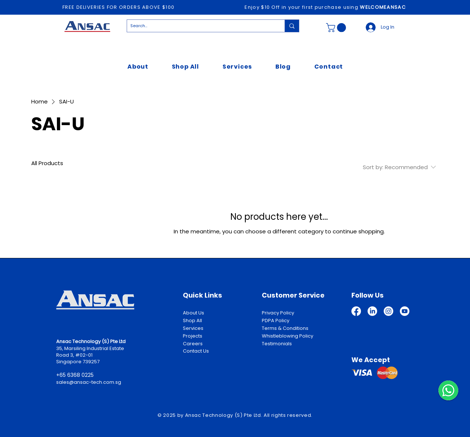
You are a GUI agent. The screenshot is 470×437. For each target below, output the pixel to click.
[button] (337, 27)
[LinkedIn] (372, 311)
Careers (193, 343)
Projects (192, 335)
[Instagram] (388, 311)
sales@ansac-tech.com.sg (88, 382)
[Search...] (199, 26)
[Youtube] (404, 311)
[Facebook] (356, 311)
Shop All (192, 320)
